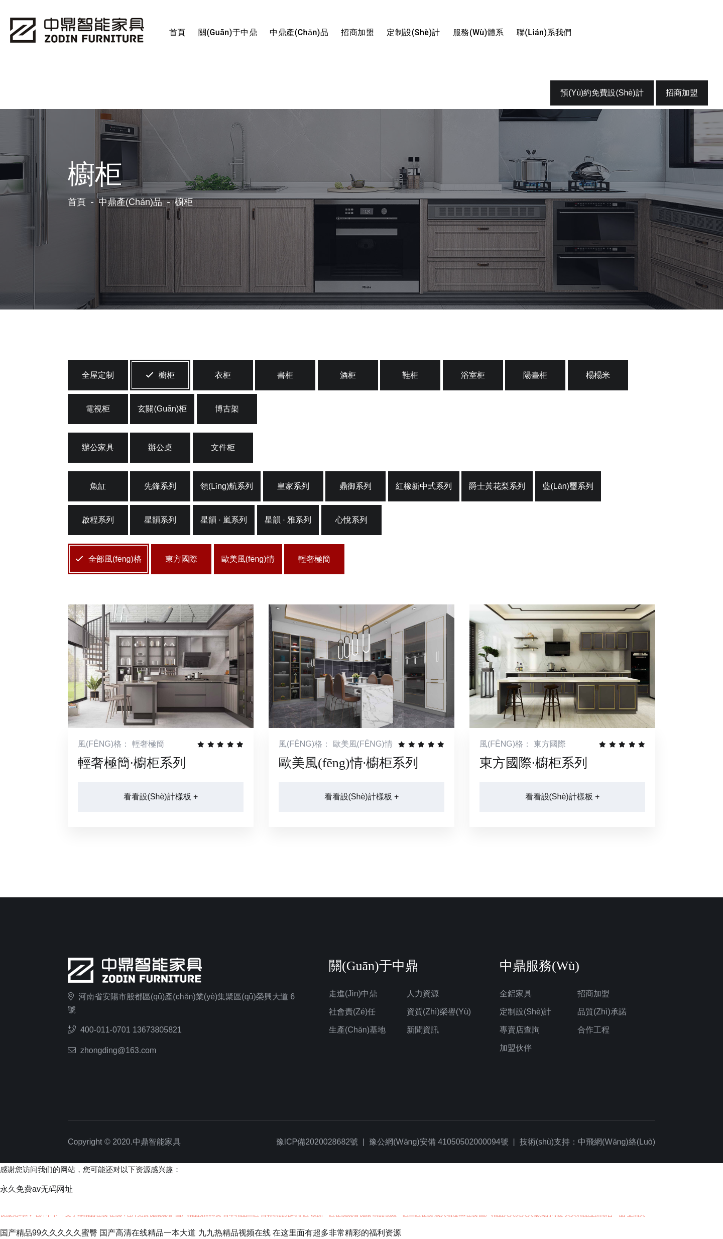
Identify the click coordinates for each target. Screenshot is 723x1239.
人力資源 (423, 993)
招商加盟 (357, 32)
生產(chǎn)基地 (357, 1029)
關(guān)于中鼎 (227, 32)
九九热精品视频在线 (234, 1232)
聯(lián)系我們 (544, 32)
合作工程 (593, 1029)
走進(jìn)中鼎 (353, 993)
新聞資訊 (423, 1029)
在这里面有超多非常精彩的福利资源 (337, 1232)
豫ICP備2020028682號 (317, 1142)
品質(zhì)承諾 (602, 1011)
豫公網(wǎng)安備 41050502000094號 (439, 1142)
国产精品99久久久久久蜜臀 (48, 1232)
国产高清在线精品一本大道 (147, 1232)
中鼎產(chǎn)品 (299, 32)
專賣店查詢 (520, 1029)
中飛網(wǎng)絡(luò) (616, 1142)
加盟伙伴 (516, 1048)
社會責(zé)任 (352, 1011)
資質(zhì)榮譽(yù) (439, 1011)
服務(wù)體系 (478, 32)
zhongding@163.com (118, 1050)
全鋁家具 (516, 993)
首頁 (177, 32)
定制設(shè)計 (413, 32)
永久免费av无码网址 (36, 1189)
